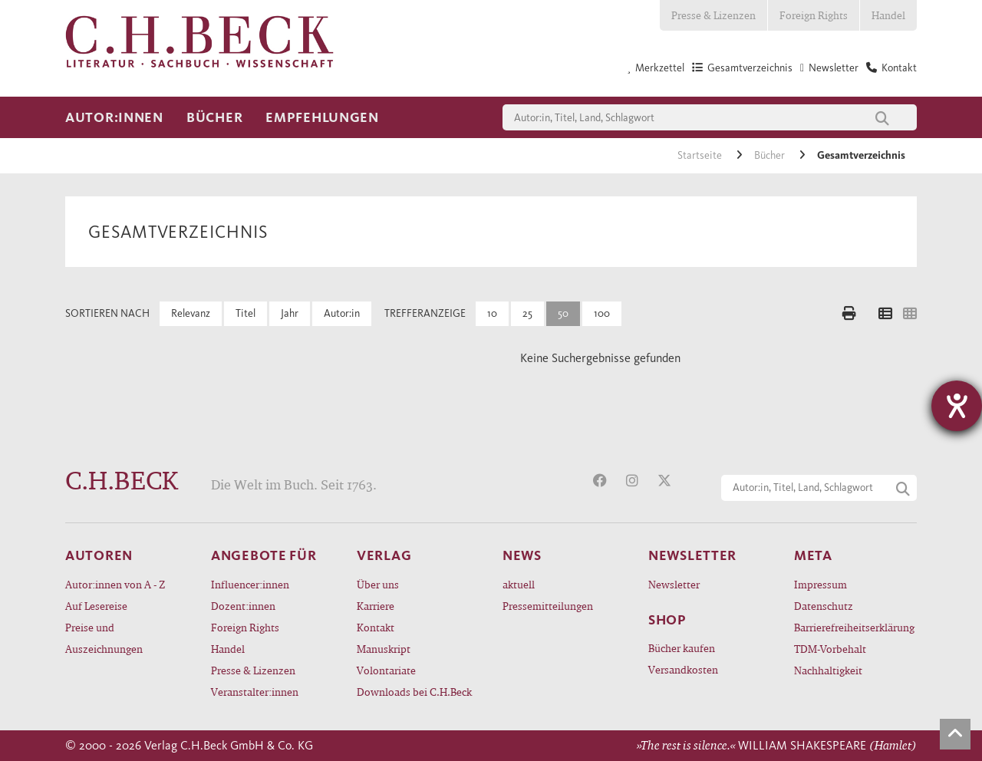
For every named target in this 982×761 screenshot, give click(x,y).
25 (527, 313)
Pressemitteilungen (548, 605)
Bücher (214, 117)
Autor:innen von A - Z (115, 584)
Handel (888, 14)
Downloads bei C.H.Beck (414, 691)
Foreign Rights (813, 14)
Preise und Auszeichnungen (104, 638)
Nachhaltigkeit (828, 670)
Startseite (700, 155)
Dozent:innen (243, 605)
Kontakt (375, 627)
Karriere (375, 605)
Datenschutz (823, 605)
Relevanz (190, 313)
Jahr (289, 313)
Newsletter (674, 584)
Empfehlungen (322, 117)
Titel (245, 313)
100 (602, 313)
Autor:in (342, 313)
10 (492, 313)
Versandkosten (683, 669)
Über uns (378, 584)
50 (563, 313)
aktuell (519, 584)
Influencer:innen (250, 584)
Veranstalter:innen (254, 691)
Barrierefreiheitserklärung (854, 627)
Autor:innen (114, 117)
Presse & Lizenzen (713, 14)
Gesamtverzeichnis (861, 155)
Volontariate (386, 670)
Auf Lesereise (96, 605)
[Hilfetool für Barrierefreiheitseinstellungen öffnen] (956, 405)
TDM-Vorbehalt (830, 648)
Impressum (820, 584)
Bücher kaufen (681, 647)
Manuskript (383, 648)
